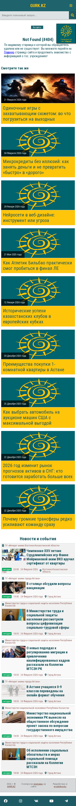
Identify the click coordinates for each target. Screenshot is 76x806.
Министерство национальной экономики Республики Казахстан (37, 708)
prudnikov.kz (60, 786)
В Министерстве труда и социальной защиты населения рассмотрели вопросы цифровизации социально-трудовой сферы (48, 619)
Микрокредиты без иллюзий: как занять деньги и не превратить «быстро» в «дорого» (36, 167)
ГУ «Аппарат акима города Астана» (22, 578)
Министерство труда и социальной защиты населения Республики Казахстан (38, 604)
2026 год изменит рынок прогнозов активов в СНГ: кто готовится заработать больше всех (38, 471)
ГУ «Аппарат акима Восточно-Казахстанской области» (32, 545)
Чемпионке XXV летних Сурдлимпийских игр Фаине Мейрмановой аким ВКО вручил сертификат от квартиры (50, 557)
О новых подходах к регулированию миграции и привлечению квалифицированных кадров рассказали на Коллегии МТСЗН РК (48, 658)
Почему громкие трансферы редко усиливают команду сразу (37, 521)
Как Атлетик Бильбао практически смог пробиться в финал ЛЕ (37, 265)
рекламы (38, 784)
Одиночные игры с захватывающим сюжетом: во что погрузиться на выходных (37, 113)
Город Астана (54, 596)
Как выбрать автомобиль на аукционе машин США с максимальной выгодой (31, 417)
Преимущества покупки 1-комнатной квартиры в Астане (33, 366)
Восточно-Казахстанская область (55, 570)
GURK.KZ (38, 5)
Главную (9, 52)
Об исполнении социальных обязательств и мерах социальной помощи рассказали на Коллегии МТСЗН (47, 758)
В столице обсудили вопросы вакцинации (49, 586)
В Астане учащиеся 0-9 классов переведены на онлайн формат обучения (45, 691)
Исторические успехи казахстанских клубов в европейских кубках (27, 316)
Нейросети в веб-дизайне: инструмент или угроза (29, 217)
